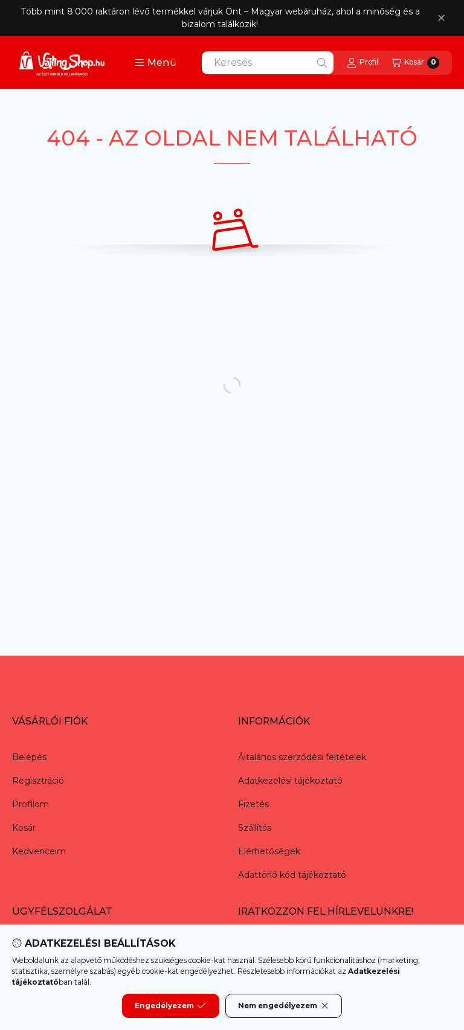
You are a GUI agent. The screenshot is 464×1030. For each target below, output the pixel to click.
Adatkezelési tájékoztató (290, 780)
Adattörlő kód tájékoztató (292, 874)
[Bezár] (441, 18)
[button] (155, 63)
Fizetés (253, 804)
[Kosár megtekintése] (415, 63)
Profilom (30, 804)
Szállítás (254, 827)
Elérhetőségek (269, 851)
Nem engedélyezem (283, 1006)
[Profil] (362, 63)
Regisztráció (38, 780)
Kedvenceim (39, 851)
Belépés (29, 757)
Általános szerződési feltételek (302, 757)
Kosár (24, 827)
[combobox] (267, 63)
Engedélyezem (170, 1006)
